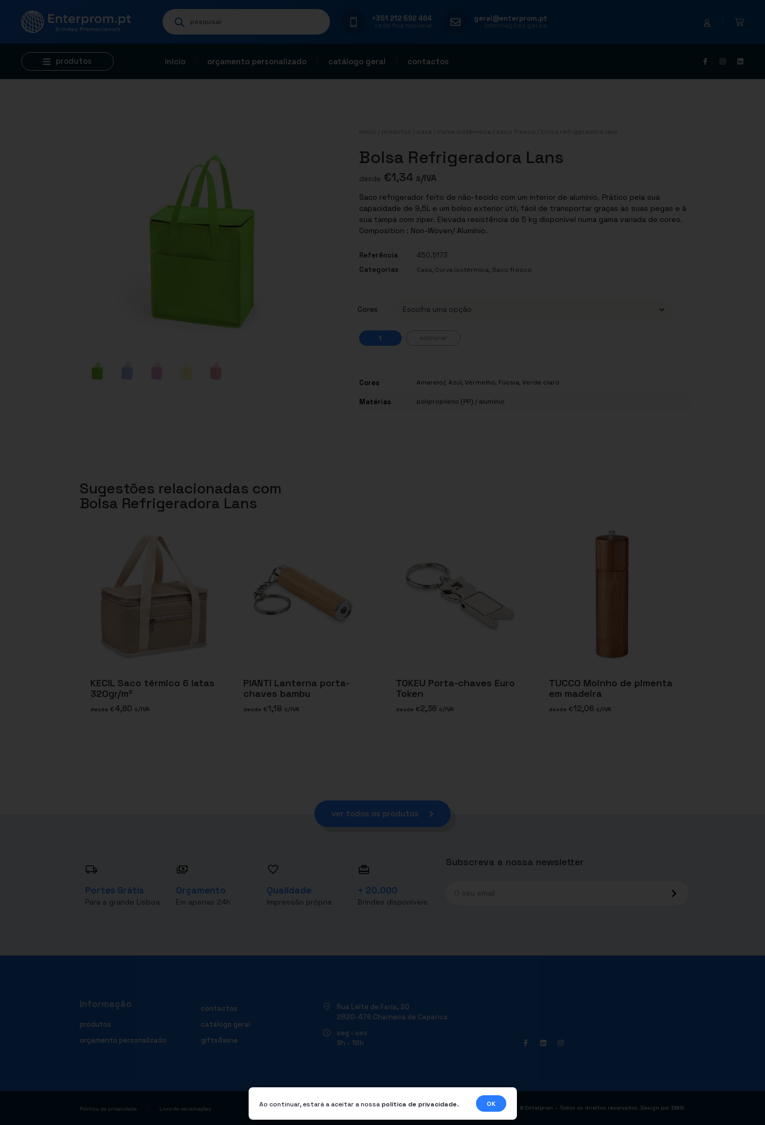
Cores (368, 309)
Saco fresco (516, 131)
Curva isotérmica (464, 131)
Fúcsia (508, 382)
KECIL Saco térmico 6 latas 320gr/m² (152, 688)
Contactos (428, 61)
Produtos (396, 131)
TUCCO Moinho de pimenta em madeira (611, 688)
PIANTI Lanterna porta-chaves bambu (296, 688)
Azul (455, 382)
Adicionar (433, 338)
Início (175, 61)
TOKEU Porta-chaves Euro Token (455, 688)
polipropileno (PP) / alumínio (460, 401)
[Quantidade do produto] (380, 338)
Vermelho (480, 382)
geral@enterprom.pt (510, 18)
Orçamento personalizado (257, 61)
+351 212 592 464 (402, 18)
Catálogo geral (357, 61)
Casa (424, 131)
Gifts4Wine (219, 1040)
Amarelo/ (430, 382)
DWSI (677, 1107)
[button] (67, 61)
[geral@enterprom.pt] (456, 22)
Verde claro (540, 382)
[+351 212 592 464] (354, 22)
